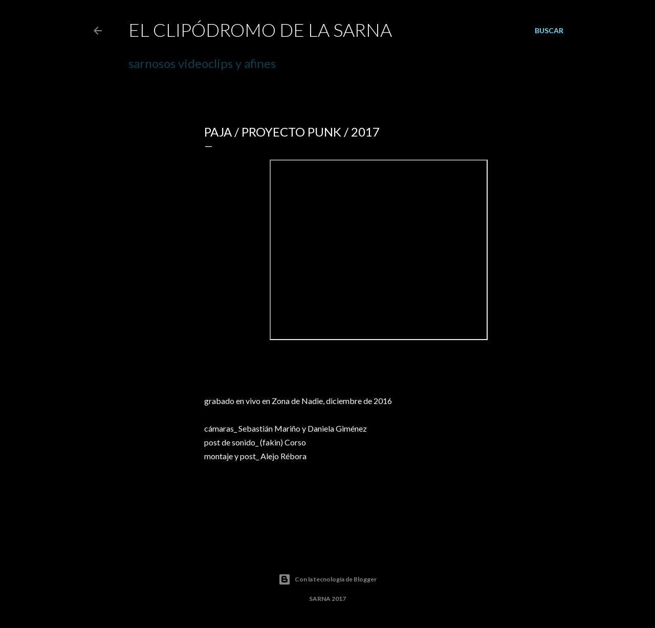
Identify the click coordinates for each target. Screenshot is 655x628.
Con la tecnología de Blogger (327, 579)
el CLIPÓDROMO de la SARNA (260, 29)
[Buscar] (549, 30)
